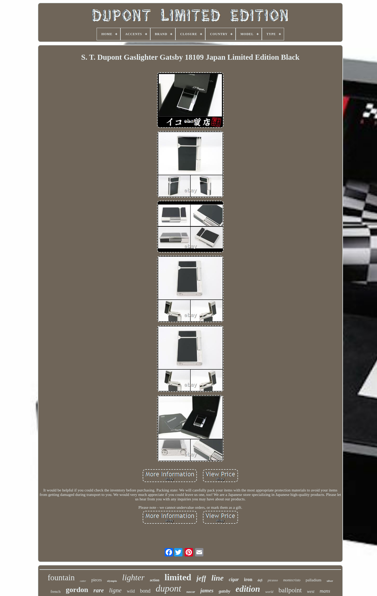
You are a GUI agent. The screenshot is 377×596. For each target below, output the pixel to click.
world (269, 592)
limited (177, 577)
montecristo (291, 580)
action (154, 580)
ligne (115, 590)
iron (248, 579)
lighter (133, 577)
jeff (201, 578)
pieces (96, 580)
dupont (168, 588)
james (206, 590)
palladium (313, 580)
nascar (190, 592)
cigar (234, 579)
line (217, 577)
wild (131, 591)
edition (248, 589)
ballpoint (290, 590)
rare (98, 590)
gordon (77, 590)
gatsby (224, 591)
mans (325, 591)
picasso (273, 580)
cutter (83, 580)
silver (330, 580)
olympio (112, 580)
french (55, 591)
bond (145, 591)
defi (260, 580)
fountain (61, 577)
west (310, 591)
